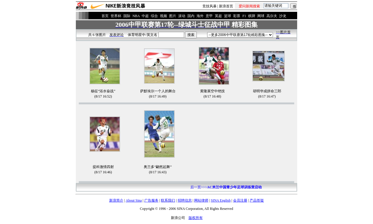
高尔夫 (271, 16)
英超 (218, 16)
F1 (244, 16)
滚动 (181, 16)
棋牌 (251, 16)
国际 (126, 16)
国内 (190, 16)
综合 (154, 16)
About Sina (134, 200)
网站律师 (201, 200)
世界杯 (116, 16)
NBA (136, 16)
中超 (145, 16)
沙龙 (282, 16)
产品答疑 (257, 200)
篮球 (227, 16)
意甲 (209, 16)
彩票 (236, 16)
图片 (172, 16)
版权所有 (196, 218)
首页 (105, 16)
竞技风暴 (209, 6)
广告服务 (151, 200)
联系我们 (168, 200)
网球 (260, 16)
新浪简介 (116, 200)
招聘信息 (185, 200)
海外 (200, 16)
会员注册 (240, 200)
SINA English (220, 200)
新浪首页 (226, 6)
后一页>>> (226, 187)
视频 (163, 16)
